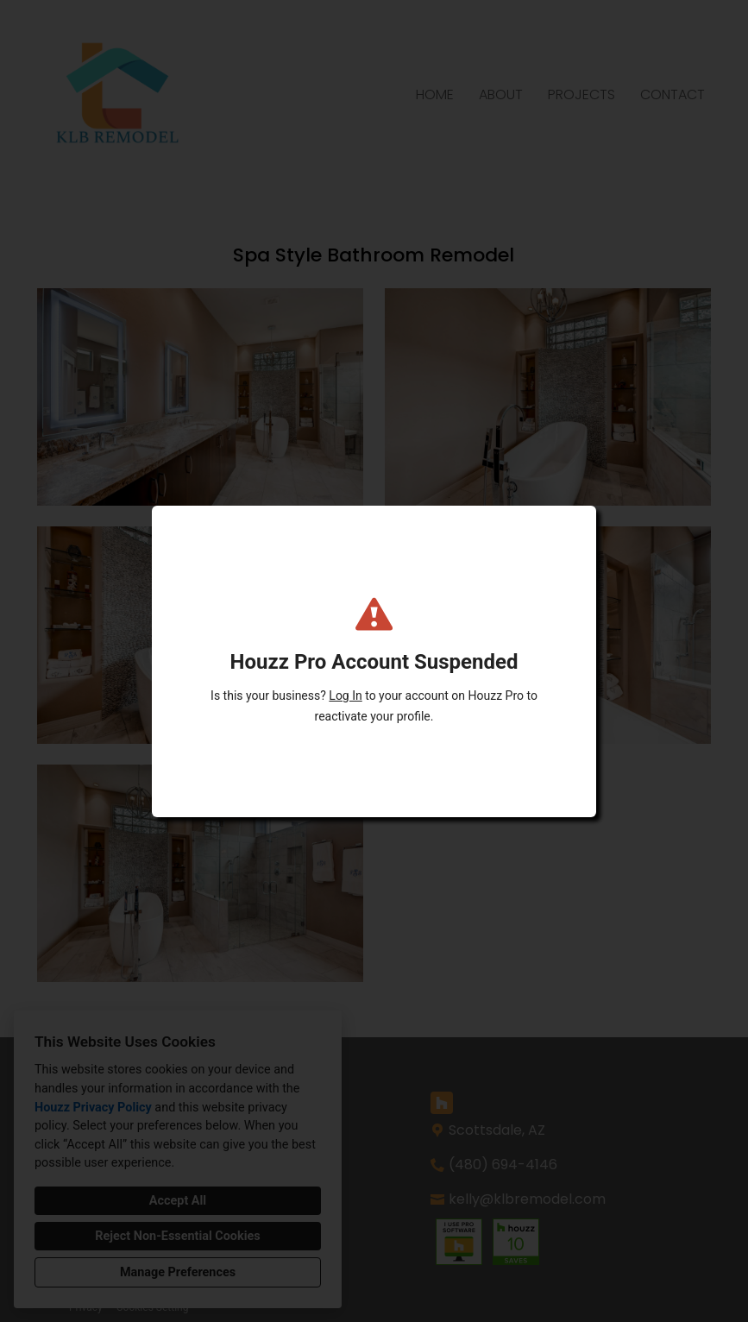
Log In (345, 695)
